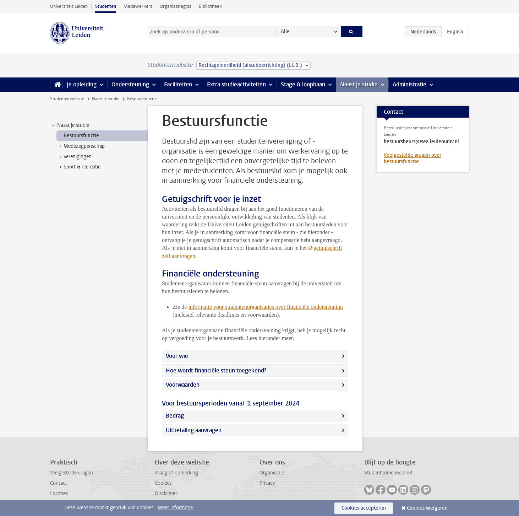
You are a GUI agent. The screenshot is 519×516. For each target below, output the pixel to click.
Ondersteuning (130, 84)
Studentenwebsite (67, 99)
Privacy (267, 483)
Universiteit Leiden (69, 6)
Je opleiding (82, 84)
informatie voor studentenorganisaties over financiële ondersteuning (265, 307)
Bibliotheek (210, 6)
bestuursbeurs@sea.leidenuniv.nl (421, 142)
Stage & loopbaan (303, 84)
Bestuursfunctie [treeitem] (81, 135)
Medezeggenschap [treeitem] (81, 146)
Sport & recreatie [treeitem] (78, 167)
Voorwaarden (183, 384)
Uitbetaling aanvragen (194, 430)
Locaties (59, 493)
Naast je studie (359, 84)
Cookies (163, 483)
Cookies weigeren (427, 508)
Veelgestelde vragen (71, 472)
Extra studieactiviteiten (236, 84)
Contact (58, 483)
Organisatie (272, 472)
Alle (285, 31)
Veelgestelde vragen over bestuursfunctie (412, 158)
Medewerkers (138, 6)
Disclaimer (166, 493)
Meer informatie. (176, 507)
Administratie (409, 84)
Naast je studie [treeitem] (69, 125)
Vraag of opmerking (176, 472)
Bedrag (175, 415)
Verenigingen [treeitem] (74, 156)
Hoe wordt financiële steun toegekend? (216, 370)
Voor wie (177, 356)
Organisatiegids (175, 6)
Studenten (105, 6)
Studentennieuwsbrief (388, 472)
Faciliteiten (178, 84)
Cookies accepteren (364, 508)
